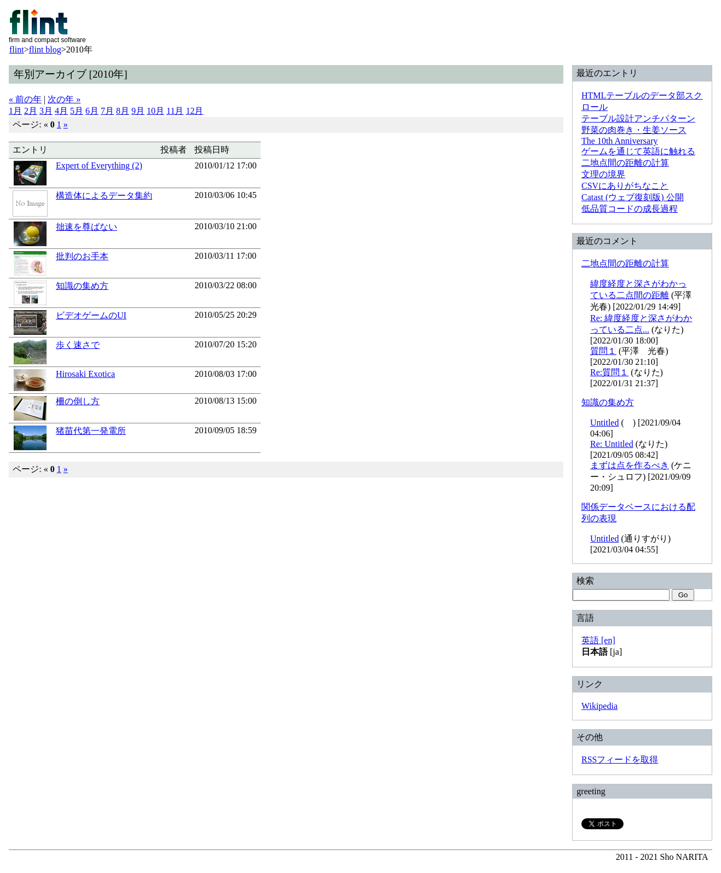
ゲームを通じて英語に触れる (638, 151)
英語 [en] (598, 640)
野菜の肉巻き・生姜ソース (634, 130)
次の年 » (64, 99)
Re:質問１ (609, 372)
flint (16, 49)
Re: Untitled (611, 444)
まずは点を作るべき (629, 465)
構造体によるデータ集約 (104, 195)
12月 (194, 110)
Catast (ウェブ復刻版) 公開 (632, 197)
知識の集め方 (82, 285)
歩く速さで (78, 345)
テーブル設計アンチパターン (638, 118)
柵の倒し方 (78, 401)
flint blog (45, 49)
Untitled (604, 422)
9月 (138, 110)
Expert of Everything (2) (99, 165)
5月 (76, 110)
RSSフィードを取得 (619, 759)
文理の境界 (603, 174)
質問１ (603, 351)
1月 (15, 110)
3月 (46, 110)
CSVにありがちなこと (624, 185)
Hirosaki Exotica (85, 374)
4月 (61, 110)
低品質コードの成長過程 (629, 208)
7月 (107, 110)
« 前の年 (25, 99)
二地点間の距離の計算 (625, 162)
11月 (174, 110)
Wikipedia (599, 706)
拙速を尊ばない (86, 226)
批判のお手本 (82, 256)
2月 (30, 110)
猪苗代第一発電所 (91, 430)
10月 (155, 110)
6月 (92, 110)
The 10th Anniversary (619, 141)
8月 (122, 110)
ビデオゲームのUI (91, 315)
